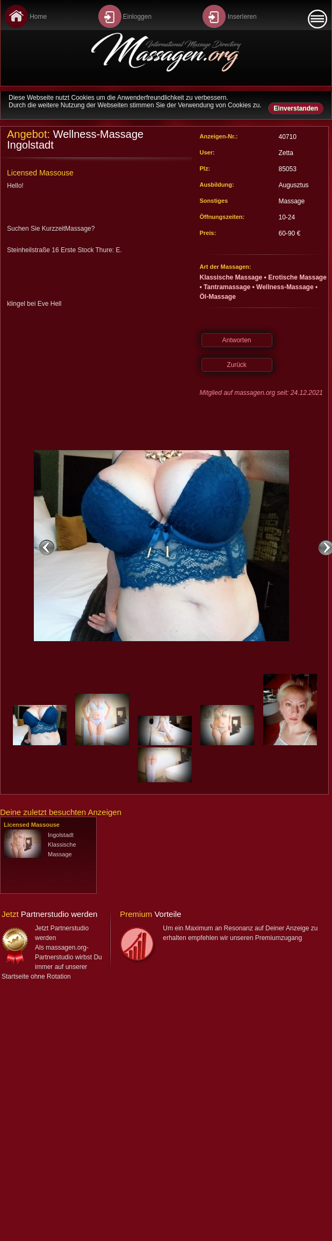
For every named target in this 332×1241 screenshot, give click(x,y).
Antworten (236, 340)
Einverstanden (295, 108)
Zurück (237, 365)
